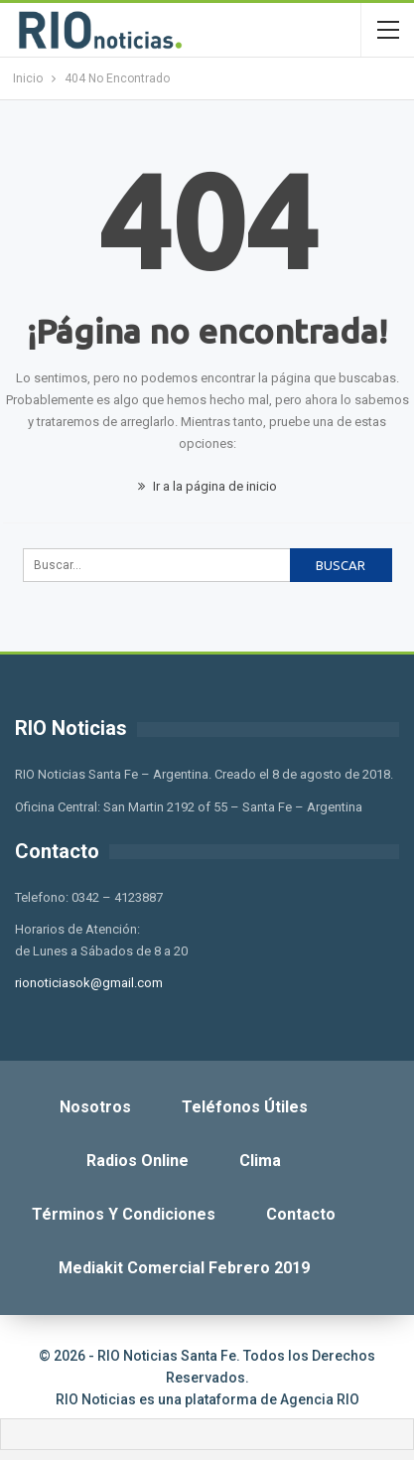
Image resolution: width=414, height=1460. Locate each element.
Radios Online (137, 1160)
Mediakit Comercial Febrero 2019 (184, 1267)
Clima (260, 1160)
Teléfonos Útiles (245, 1106)
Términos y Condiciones (123, 1214)
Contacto (301, 1214)
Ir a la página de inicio (207, 486)
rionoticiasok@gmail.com (89, 982)
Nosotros (95, 1106)
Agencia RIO (319, 1399)
